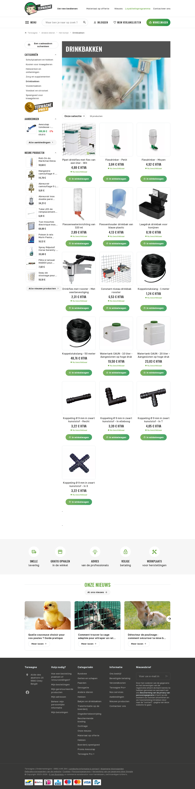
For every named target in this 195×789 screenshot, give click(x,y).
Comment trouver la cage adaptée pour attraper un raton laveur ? (97, 636)
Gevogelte (83, 687)
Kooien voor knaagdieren (39, 64)
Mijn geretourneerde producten (62, 691)
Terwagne (31, 33)
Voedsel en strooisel (37, 90)
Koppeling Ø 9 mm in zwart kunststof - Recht (79, 420)
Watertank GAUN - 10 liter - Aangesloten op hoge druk (116, 355)
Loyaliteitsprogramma (137, 8)
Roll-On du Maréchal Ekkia (47, 159)
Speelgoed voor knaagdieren (34, 97)
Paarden (82, 683)
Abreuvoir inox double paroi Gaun (47, 199)
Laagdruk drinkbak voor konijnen (154, 226)
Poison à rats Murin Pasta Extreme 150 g (47, 237)
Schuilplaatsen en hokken (39, 59)
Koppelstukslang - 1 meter (153, 288)
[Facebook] (27, 692)
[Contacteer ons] (161, 8)
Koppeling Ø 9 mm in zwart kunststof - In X (79, 484)
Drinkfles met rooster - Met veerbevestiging (78, 290)
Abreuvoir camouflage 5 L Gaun (47, 186)
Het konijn (64, 33)
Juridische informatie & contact (84, 768)
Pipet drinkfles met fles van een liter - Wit (78, 161)
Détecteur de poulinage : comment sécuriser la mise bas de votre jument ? (147, 636)
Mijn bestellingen (60, 684)
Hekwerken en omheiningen (33, 70)
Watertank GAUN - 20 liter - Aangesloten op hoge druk (153, 355)
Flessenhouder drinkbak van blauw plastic (116, 226)
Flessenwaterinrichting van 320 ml (79, 226)
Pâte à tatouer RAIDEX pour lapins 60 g (47, 263)
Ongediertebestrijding (89, 713)
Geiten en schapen (87, 678)
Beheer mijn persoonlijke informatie (58, 704)
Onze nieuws (97, 585)
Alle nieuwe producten (44, 288)
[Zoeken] (84, 22)
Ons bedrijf (115, 673)
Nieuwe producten (34, 153)
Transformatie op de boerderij (88, 707)
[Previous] (24, 618)
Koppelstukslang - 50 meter (79, 353)
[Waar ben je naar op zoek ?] (65, 22)
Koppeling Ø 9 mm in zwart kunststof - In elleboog (116, 420)
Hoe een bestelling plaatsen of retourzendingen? (61, 676)
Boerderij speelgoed (89, 744)
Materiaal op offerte (88, 735)
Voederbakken (33, 86)
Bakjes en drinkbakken (89, 701)
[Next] (170, 618)
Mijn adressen (58, 696)
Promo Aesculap (86, 749)
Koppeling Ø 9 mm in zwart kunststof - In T (153, 420)
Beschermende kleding (85, 720)
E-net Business (56, 774)
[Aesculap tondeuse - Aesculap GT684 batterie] (31, 128)
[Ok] (166, 676)
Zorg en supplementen (38, 76)
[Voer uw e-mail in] (153, 676)
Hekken (82, 696)
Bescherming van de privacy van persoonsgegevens (153, 693)
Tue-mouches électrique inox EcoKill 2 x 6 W (47, 224)
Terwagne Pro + (86, 754)
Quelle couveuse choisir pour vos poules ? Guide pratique (46, 636)
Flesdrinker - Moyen (154, 159)
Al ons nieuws (95, 592)
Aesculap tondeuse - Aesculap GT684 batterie (48, 125)
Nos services (116, 692)
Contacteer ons (117, 706)
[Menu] (30, 22)
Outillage (83, 726)
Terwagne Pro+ (117, 687)
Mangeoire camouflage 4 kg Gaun (48, 173)
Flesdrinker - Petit (116, 159)
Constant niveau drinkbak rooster (116, 290)
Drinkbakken (32, 81)
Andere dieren (48, 33)
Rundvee (82, 673)
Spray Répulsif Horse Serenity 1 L (48, 250)
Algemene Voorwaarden (112, 768)
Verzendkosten (117, 683)
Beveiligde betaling (119, 678)
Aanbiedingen (32, 119)
